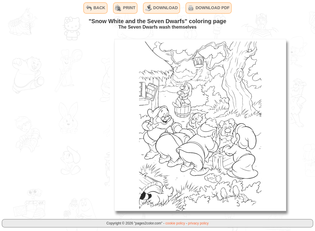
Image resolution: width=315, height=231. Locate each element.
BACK (95, 8)
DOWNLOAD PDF (208, 8)
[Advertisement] (67, 124)
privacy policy (198, 223)
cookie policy (175, 223)
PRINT (125, 8)
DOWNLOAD (161, 8)
